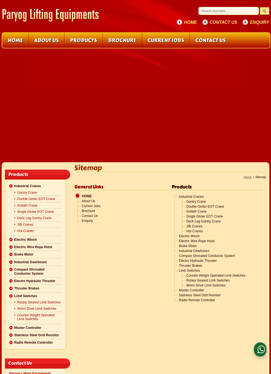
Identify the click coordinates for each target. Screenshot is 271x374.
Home (190, 22)
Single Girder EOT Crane (35, 212)
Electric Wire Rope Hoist (33, 247)
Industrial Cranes (27, 186)
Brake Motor (23, 254)
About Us (46, 40)
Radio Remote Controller (33, 342)
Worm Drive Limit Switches (36, 309)
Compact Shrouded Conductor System (29, 271)
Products (83, 40)
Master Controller (27, 328)
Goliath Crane (27, 205)
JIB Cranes (25, 225)
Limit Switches (25, 296)
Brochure (122, 40)
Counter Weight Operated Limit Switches (36, 317)
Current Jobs (166, 40)
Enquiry (259, 22)
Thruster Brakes (26, 288)
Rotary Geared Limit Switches (39, 302)
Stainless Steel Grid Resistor (36, 335)
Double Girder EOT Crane (36, 199)
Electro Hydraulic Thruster (34, 281)
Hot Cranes (25, 231)
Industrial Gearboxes (30, 262)
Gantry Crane (27, 193)
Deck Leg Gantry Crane (34, 218)
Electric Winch (25, 240)
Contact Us (223, 22)
